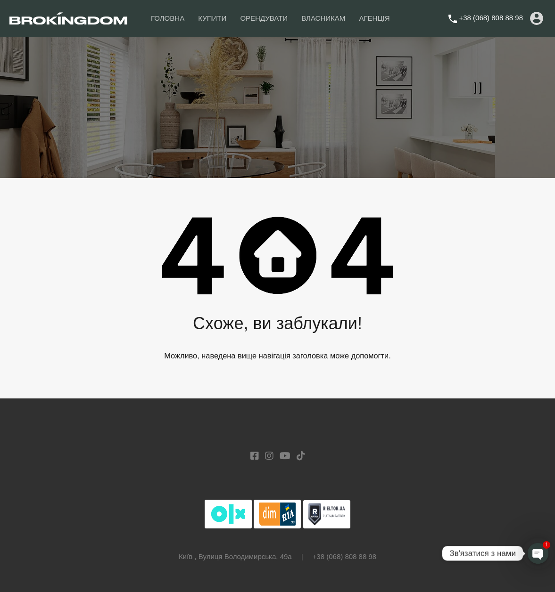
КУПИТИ (212, 18)
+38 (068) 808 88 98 (491, 18)
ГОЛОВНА (167, 18)
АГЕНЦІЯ (374, 18)
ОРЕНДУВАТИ (264, 18)
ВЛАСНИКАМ (323, 18)
